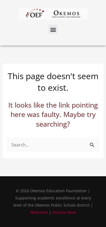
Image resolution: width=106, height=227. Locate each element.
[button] (53, 29)
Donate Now (64, 212)
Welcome (39, 212)
